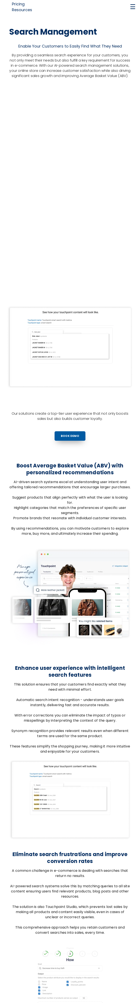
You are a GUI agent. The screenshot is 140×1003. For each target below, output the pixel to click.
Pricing (18, 4)
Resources (22, 9)
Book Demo (70, 436)
